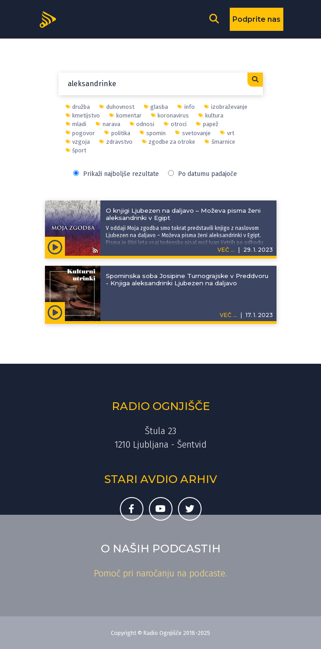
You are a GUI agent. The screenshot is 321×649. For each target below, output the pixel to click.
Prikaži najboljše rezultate (116, 174)
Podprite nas (256, 19)
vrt (227, 133)
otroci (175, 124)
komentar (125, 115)
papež (207, 124)
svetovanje (193, 133)
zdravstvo (116, 141)
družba (78, 106)
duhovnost (116, 106)
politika (117, 133)
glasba (156, 106)
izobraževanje (225, 106)
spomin (153, 133)
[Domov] (51, 18)
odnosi (142, 124)
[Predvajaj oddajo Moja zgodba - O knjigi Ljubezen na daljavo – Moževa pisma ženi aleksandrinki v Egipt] (55, 246)
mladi (76, 124)
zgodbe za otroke (169, 141)
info (186, 106)
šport (76, 150)
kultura (210, 115)
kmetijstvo (83, 115)
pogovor (80, 133)
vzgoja (78, 141)
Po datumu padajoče (202, 174)
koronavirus (170, 115)
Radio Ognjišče (161, 406)
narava (108, 124)
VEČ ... (226, 249)
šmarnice (220, 141)
